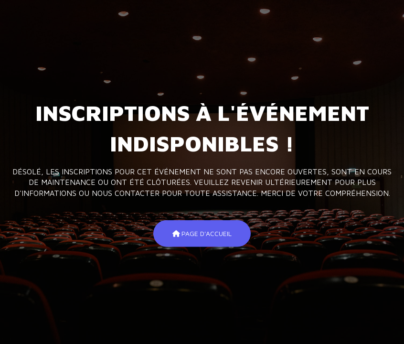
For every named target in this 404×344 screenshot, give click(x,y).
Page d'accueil (202, 233)
